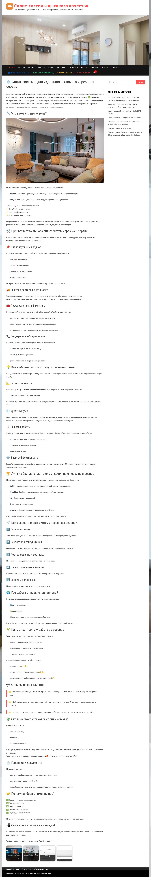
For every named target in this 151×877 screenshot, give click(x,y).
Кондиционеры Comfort (131, 117)
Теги (23, 869)
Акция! (9, 869)
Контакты (116, 68)
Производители (41, 869)
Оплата (84, 68)
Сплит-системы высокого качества (51, 5)
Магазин (21, 68)
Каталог (31, 68)
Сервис (51, 68)
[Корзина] (94, 73)
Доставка (61, 68)
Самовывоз (73, 68)
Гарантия (94, 68)
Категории (16, 869)
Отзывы (105, 68)
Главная (11, 68)
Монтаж (41, 68)
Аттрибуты (30, 869)
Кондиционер (126, 128)
